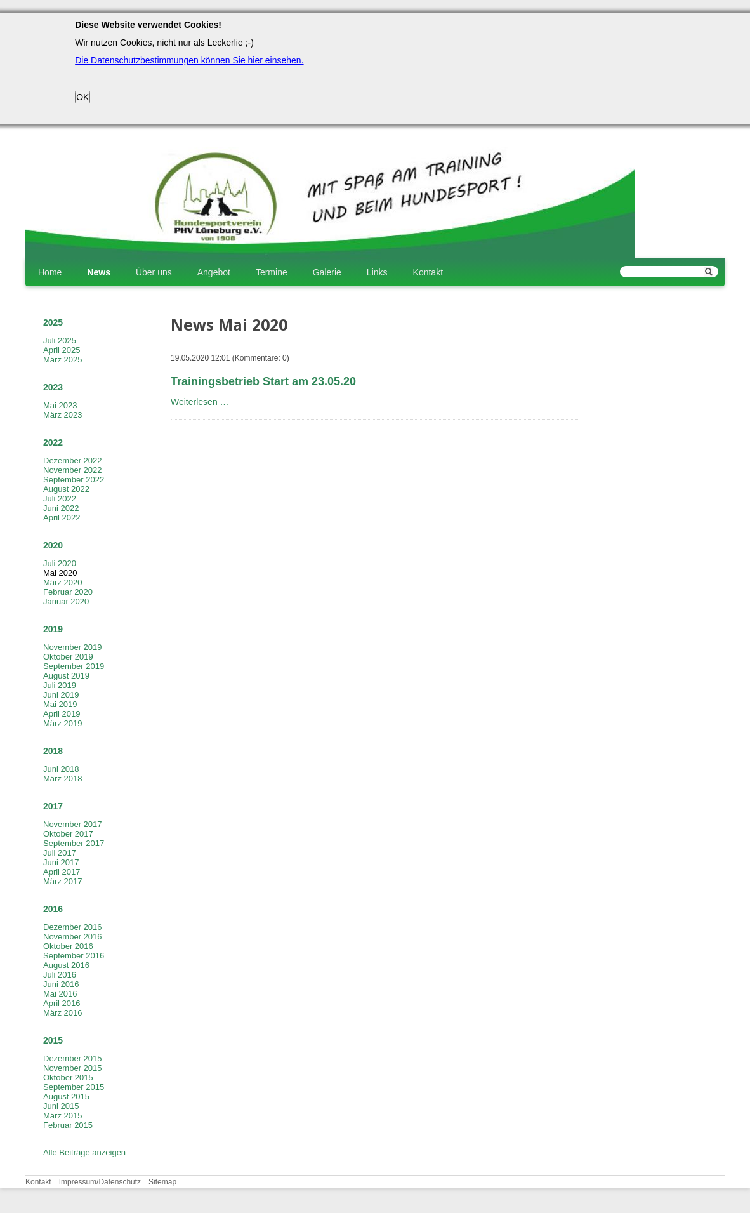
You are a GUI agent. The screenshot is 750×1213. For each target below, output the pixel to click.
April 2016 (62, 1003)
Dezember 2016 (72, 927)
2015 (53, 1040)
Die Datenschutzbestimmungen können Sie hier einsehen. (189, 60)
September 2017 (73, 843)
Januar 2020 (66, 601)
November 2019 (72, 647)
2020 (53, 545)
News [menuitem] (98, 272)
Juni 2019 (61, 694)
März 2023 (62, 415)
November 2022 (72, 470)
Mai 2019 (60, 704)
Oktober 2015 (68, 1077)
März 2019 (62, 723)
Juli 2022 (59, 498)
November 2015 (72, 1068)
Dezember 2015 (72, 1058)
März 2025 (62, 359)
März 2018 (62, 778)
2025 (53, 322)
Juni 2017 (61, 862)
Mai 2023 (60, 405)
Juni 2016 (61, 984)
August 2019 (66, 675)
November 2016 (72, 936)
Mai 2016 (60, 993)
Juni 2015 (61, 1106)
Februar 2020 (68, 592)
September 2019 (73, 666)
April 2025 (62, 350)
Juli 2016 (59, 974)
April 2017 (62, 872)
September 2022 (73, 479)
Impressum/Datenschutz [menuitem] (100, 1181)
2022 (53, 442)
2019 (53, 629)
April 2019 (62, 714)
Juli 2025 (59, 340)
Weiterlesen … (200, 402)
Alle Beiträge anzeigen (84, 1152)
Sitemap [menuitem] (162, 1181)
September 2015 (73, 1087)
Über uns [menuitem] (154, 272)
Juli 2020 (59, 563)
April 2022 (62, 517)
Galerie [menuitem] (327, 272)
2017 (53, 806)
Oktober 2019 (68, 656)
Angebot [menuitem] (213, 272)
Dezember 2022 (72, 460)
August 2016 (66, 965)
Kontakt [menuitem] (428, 272)
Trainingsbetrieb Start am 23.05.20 (263, 381)
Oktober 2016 (68, 946)
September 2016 (73, 955)
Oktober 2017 (68, 833)
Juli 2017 (59, 853)
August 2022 (66, 489)
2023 (53, 387)
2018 (53, 751)
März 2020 (62, 582)
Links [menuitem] (377, 272)
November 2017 (72, 824)
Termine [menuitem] (271, 272)
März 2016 (62, 1012)
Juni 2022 (61, 508)
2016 (53, 909)
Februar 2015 (68, 1125)
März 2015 (62, 1115)
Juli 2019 (59, 685)
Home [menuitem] (50, 272)
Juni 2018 (61, 769)
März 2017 (62, 881)
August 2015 (66, 1096)
